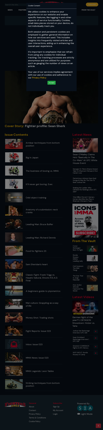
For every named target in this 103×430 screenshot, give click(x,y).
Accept (51, 83)
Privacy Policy (39, 77)
